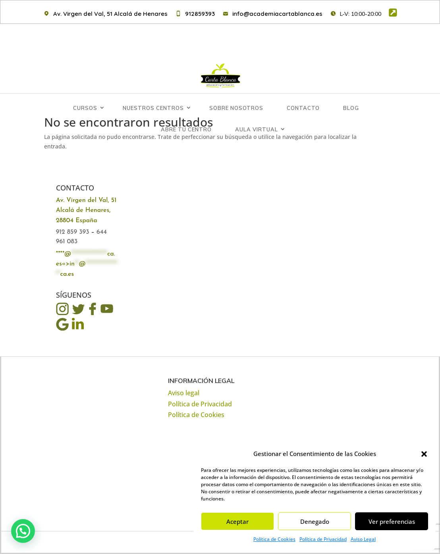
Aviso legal (183, 393)
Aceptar (237, 521)
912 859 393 (72, 232)
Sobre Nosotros (236, 80)
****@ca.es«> (87, 264)
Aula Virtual (256, 101)
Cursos (85, 80)
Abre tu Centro (186, 101)
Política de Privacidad (323, 539)
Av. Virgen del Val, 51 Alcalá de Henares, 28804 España (86, 210)
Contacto (303, 80)
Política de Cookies (274, 539)
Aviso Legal (363, 539)
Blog (351, 80)
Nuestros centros (153, 80)
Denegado (314, 521)
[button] (424, 454)
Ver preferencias (392, 521)
